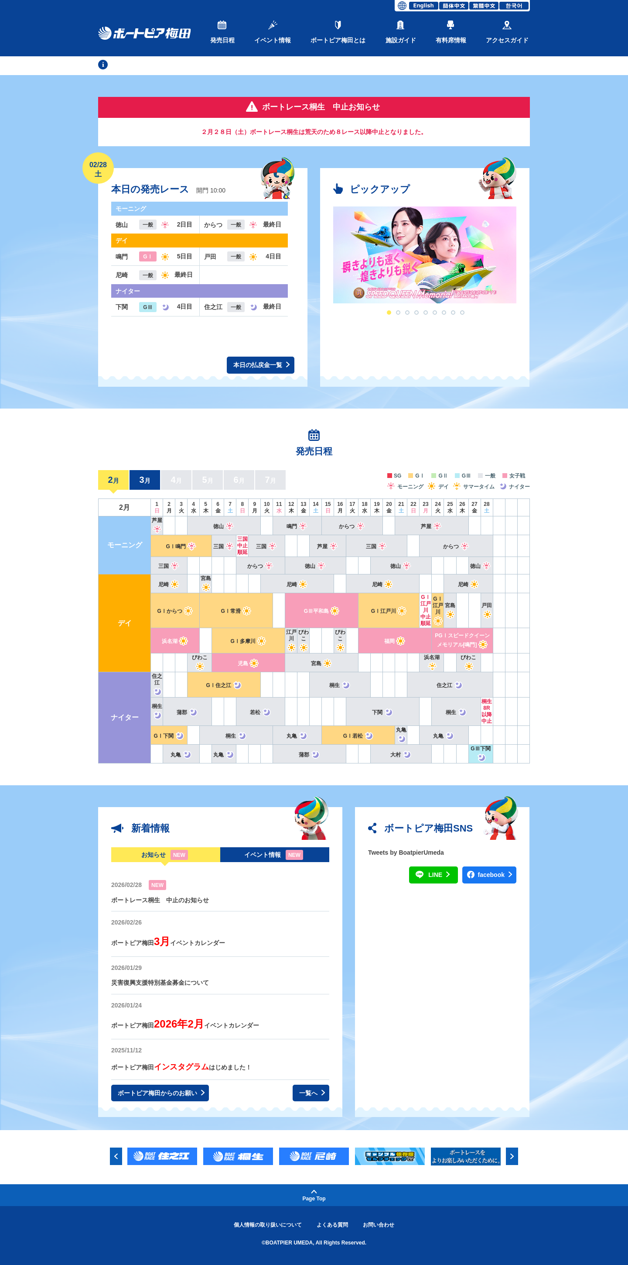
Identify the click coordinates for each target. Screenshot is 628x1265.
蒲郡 (187, 712)
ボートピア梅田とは (338, 32)
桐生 (340, 685)
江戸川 (291, 640)
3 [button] (407, 312)
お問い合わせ (378, 1225)
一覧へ (312, 1093)
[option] (424, 254)
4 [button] (416, 312)
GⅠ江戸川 (389, 611)
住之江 (156, 684)
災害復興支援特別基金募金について (160, 982)
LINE (439, 875)
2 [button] (398, 312)
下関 (382, 712)
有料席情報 (451, 32)
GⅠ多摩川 (248, 641)
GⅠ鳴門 (181, 546)
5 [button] (425, 312)
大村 (401, 755)
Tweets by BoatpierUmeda (406, 852)
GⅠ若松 (358, 736)
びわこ (303, 640)
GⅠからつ (175, 611)
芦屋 (431, 526)
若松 (260, 712)
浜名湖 (175, 641)
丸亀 (297, 736)
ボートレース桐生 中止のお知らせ (160, 900)
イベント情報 (272, 32)
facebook (495, 875)
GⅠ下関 (169, 736)
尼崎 (169, 584)
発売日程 (222, 32)
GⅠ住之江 (224, 685)
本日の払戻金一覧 (261, 365)
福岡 (395, 641)
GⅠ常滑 (236, 611)
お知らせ (153, 854)
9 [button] (462, 312)
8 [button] (453, 312)
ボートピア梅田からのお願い (161, 1093)
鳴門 (297, 526)
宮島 (321, 663)
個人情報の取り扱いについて (268, 1225)
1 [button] (389, 312)
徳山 (224, 526)
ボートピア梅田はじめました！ (181, 1067)
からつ (352, 526)
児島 (248, 663)
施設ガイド (401, 32)
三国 (224, 546)
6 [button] (435, 312)
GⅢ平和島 (322, 611)
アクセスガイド (507, 32)
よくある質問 (332, 1225)
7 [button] (444, 312)
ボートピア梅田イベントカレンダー (168, 942)
